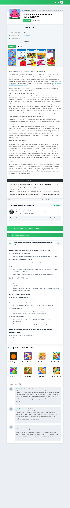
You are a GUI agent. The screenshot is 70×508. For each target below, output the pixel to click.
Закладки (36, 20)
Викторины (27, 35)
